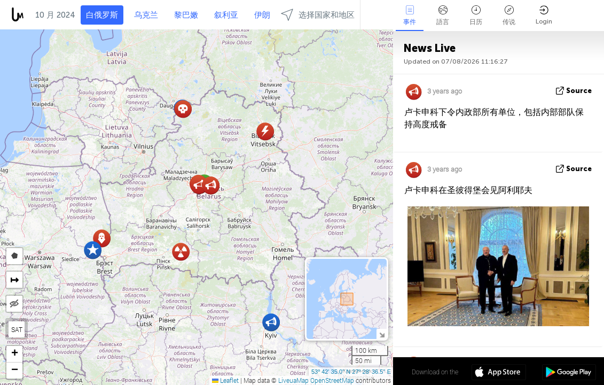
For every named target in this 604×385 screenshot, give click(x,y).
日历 (475, 15)
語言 (442, 15)
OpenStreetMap (332, 380)
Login (544, 15)
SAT (16, 329)
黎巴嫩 (186, 15)
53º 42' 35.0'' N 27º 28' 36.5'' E (351, 371)
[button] (92, 250)
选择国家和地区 (318, 15)
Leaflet (225, 380)
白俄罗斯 (102, 15)
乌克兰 (146, 15)
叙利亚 (226, 15)
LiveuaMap (293, 380)
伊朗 (262, 15)
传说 (509, 15)
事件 (409, 15)
